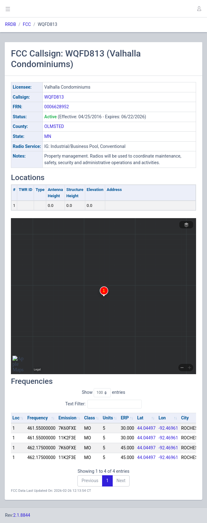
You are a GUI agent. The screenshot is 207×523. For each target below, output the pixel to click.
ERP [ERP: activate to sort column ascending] (125, 417)
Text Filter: (103, 404)
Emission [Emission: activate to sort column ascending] (67, 417)
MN (47, 136)
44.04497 (146, 428)
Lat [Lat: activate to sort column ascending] (140, 417)
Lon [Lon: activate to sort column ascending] (162, 417)
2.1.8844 (21, 515)
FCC (27, 24)
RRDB (10, 24)
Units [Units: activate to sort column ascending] (108, 417)
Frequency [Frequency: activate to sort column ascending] (37, 417)
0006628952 (56, 106)
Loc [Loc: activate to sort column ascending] (16, 417)
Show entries (103, 392)
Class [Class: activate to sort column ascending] (89, 417)
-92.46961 (168, 428)
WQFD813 (54, 97)
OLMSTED (54, 126)
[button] (199, 8)
